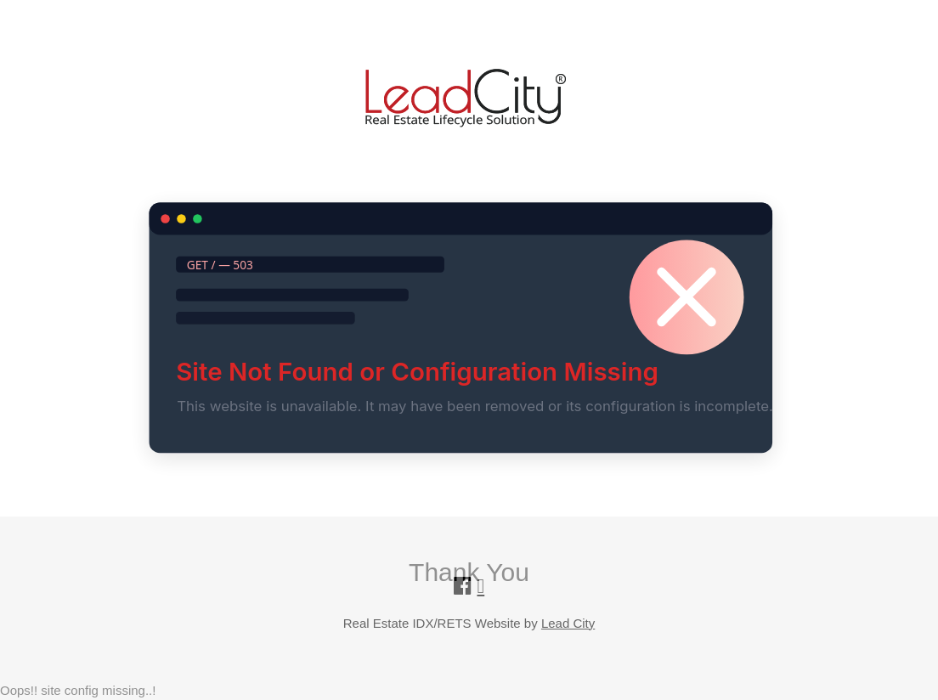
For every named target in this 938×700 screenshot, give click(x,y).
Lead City (568, 623)
